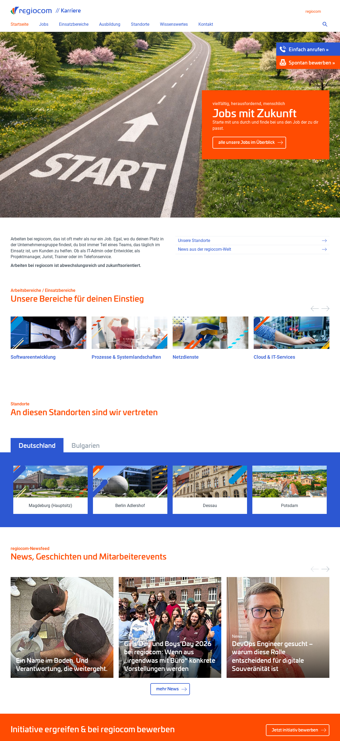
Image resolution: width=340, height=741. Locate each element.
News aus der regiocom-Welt (204, 249)
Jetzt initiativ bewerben (295, 729)
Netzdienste (186, 357)
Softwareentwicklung (33, 357)
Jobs (43, 24)
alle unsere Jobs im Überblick (246, 142)
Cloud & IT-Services (274, 357)
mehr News (167, 688)
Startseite (19, 24)
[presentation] (315, 308)
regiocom (31, 11)
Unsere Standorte (194, 240)
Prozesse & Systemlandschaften (126, 357)
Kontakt (205, 24)
